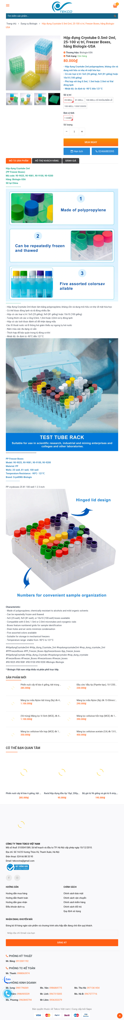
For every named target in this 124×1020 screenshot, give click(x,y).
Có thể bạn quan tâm (23, 748)
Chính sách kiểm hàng (74, 902)
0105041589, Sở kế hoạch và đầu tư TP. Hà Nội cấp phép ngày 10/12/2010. (55, 847)
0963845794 (25, 1000)
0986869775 (56, 988)
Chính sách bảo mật (73, 893)
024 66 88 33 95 (25, 856)
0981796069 (22, 988)
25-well (69, 101)
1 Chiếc (68, 119)
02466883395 (105, 151)
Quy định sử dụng (72, 911)
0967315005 (55, 994)
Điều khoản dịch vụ (15, 906)
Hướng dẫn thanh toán (17, 898)
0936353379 (56, 1000)
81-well (79, 100)
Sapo (89, 1009)
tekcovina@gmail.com (23, 861)
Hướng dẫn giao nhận (16, 902)
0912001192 (22, 961)
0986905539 (23, 994)
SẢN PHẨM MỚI (16, 677)
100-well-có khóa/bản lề (99, 100)
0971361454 (93, 988)
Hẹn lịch (77, 151)
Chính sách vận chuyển (75, 898)
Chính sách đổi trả (73, 906)
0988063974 (23, 973)
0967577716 (91, 994)
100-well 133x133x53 (75, 106)
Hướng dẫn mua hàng (16, 893)
